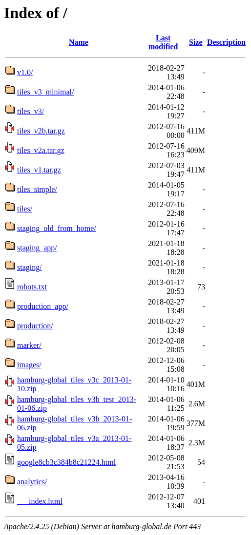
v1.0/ (25, 72)
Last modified (163, 42)
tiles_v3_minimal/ (45, 92)
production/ (35, 326)
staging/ (29, 267)
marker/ (29, 345)
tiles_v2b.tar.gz (41, 131)
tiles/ (24, 209)
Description (226, 42)
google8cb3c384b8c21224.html (66, 462)
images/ (29, 365)
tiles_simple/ (37, 189)
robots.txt (32, 287)
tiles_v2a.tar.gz (40, 150)
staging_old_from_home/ (56, 228)
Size (196, 42)
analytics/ (32, 482)
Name (78, 42)
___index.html (40, 501)
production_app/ (42, 306)
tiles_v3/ (30, 111)
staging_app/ (37, 248)
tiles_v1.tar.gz (39, 170)
